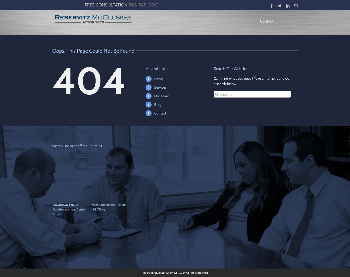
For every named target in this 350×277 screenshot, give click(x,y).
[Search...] (252, 94)
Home (159, 79)
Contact (160, 113)
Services (160, 87)
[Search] (217, 94)
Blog (157, 104)
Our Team (161, 96)
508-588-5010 (143, 5)
